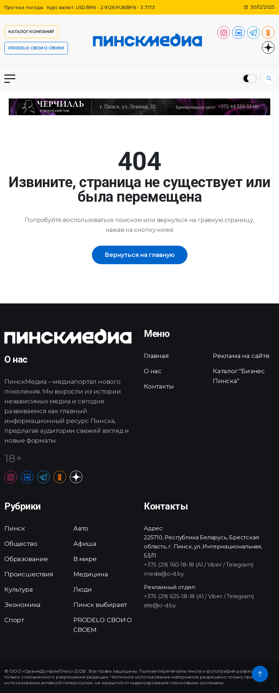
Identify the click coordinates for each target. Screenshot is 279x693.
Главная (156, 355)
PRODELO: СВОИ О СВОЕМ (36, 48)
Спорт (14, 620)
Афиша (85, 543)
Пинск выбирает (100, 604)
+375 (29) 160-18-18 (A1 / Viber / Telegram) (198, 564)
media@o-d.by (164, 573)
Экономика (22, 604)
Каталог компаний (31, 31)
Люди (82, 589)
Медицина (90, 574)
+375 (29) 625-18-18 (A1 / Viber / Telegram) (199, 596)
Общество (20, 543)
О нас (153, 371)
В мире (85, 559)
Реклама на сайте (241, 355)
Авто (80, 528)
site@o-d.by (160, 605)
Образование (26, 559)
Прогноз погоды (23, 7)
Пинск (14, 528)
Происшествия (28, 574)
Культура (18, 589)
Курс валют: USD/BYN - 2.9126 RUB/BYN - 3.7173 (101, 7)
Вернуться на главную (140, 254)
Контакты (159, 386)
